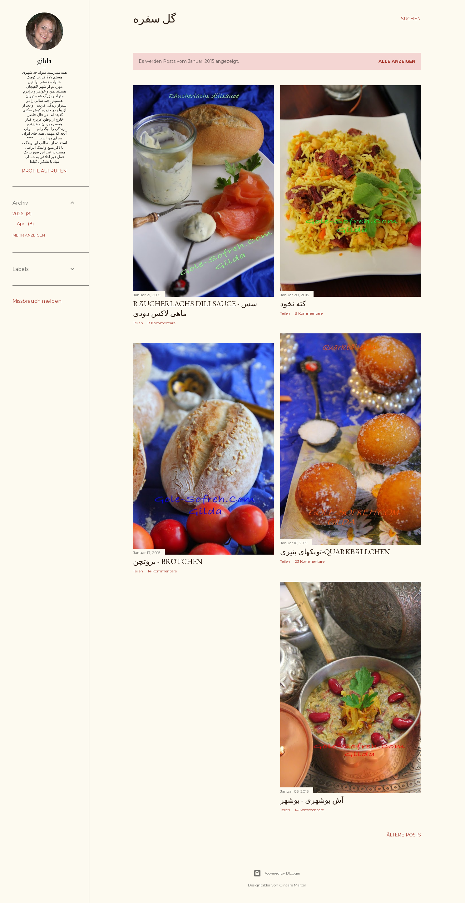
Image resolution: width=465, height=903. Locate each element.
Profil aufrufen (44, 171)
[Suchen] (411, 18)
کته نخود (293, 303)
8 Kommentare (162, 323)
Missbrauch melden (37, 301)
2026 (22, 214)
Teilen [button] (138, 323)
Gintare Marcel (292, 885)
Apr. (25, 224)
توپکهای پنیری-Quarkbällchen (335, 551)
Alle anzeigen (396, 61)
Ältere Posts (404, 835)
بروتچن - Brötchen (168, 561)
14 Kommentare (162, 571)
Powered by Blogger (277, 873)
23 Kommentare (309, 561)
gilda (44, 60)
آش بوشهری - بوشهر (312, 800)
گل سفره (154, 18)
